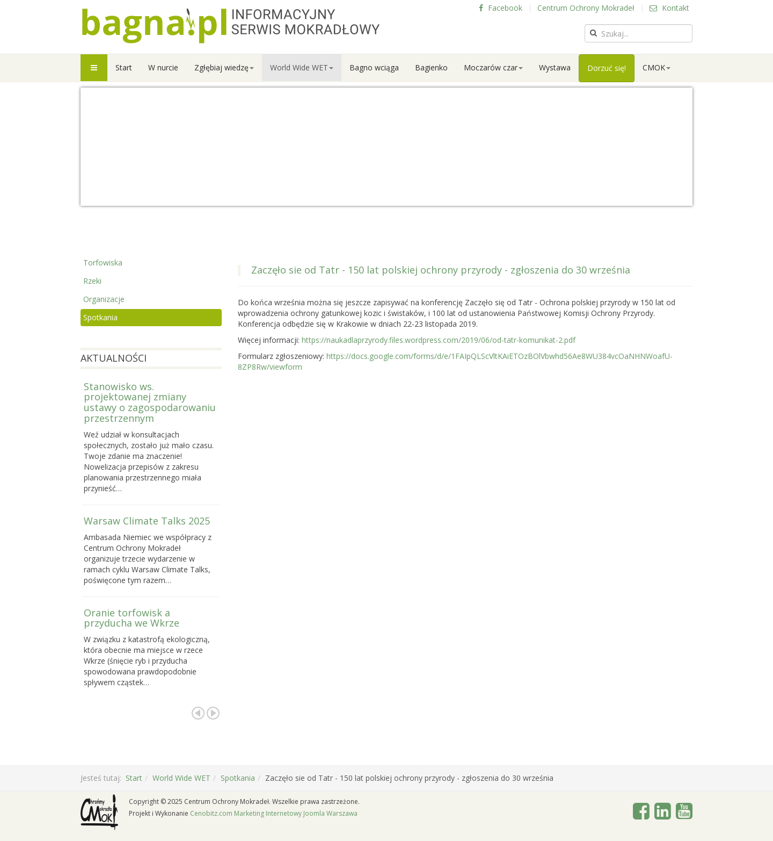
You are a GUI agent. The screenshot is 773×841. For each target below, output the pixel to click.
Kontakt (669, 8)
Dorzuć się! (606, 68)
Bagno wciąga (374, 67)
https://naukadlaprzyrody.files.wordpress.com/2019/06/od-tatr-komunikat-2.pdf (438, 340)
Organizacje (104, 299)
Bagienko (431, 67)
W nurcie (163, 67)
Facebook (500, 8)
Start (123, 67)
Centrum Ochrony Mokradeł (586, 8)
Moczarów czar (493, 67)
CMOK (656, 67)
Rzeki (92, 281)
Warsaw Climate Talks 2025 (147, 520)
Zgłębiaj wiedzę (224, 67)
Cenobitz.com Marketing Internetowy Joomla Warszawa (274, 813)
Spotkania (100, 317)
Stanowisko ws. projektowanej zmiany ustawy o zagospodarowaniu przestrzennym (150, 402)
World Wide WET (301, 67)
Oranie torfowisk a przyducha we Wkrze (131, 618)
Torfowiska (102, 262)
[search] (638, 33)
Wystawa (555, 67)
